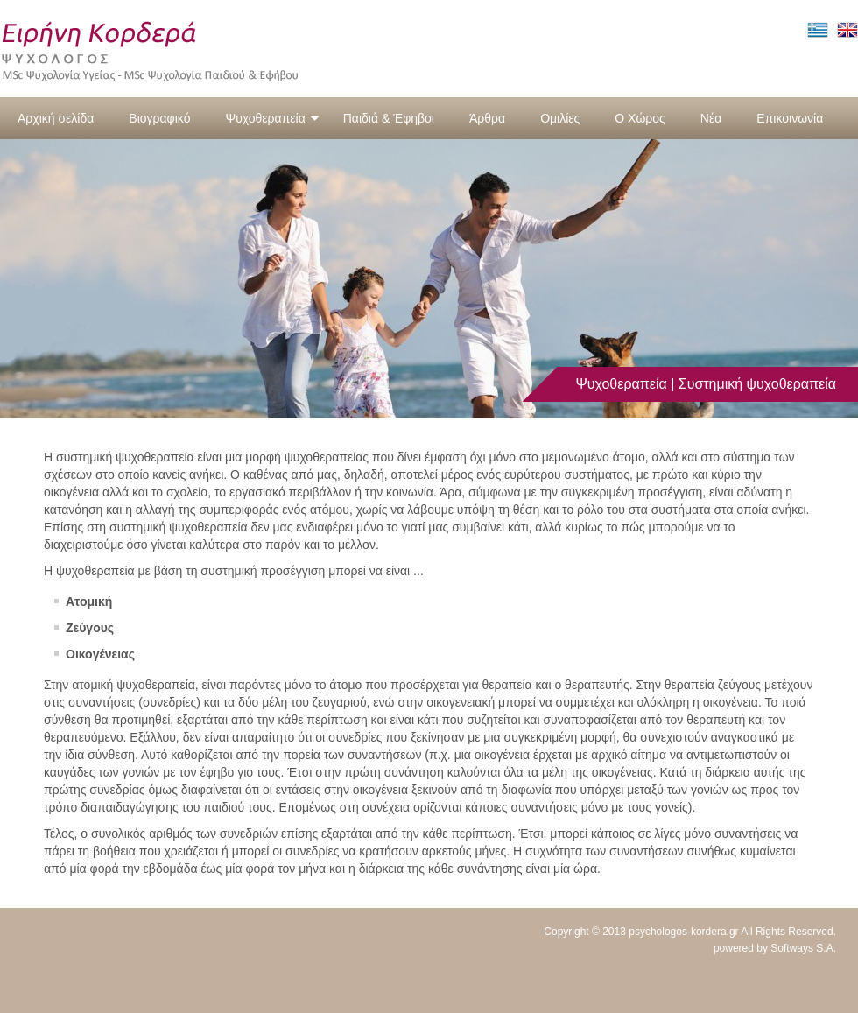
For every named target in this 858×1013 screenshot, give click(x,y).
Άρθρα (487, 118)
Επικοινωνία (789, 118)
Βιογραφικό (159, 118)
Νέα (710, 118)
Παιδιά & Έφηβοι (388, 118)
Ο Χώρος (640, 118)
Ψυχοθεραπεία (272, 118)
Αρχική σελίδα (56, 118)
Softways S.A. (803, 948)
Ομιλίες (560, 118)
